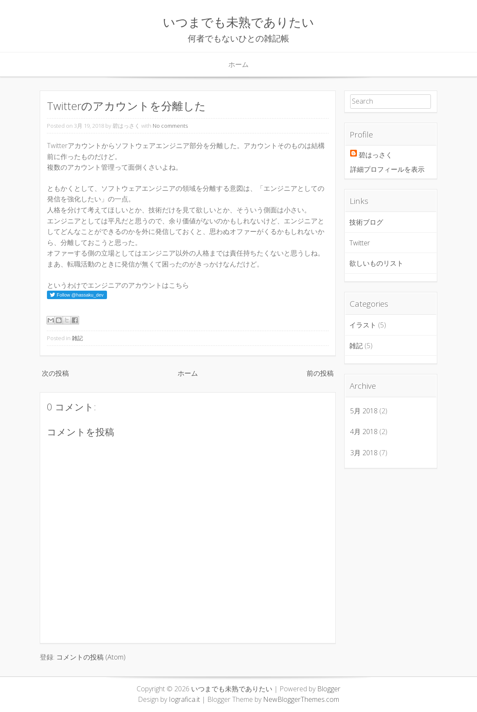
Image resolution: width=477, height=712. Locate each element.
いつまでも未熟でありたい (238, 22)
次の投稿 (55, 373)
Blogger (328, 688)
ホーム (238, 64)
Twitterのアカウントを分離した (126, 106)
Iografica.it (184, 699)
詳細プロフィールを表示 (387, 169)
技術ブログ (366, 222)
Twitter (359, 242)
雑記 (77, 338)
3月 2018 (364, 452)
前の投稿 (320, 373)
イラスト (362, 325)
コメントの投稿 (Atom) (91, 657)
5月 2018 (364, 410)
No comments (170, 125)
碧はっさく (375, 154)
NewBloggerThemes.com (301, 699)
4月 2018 (364, 431)
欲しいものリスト (376, 263)
